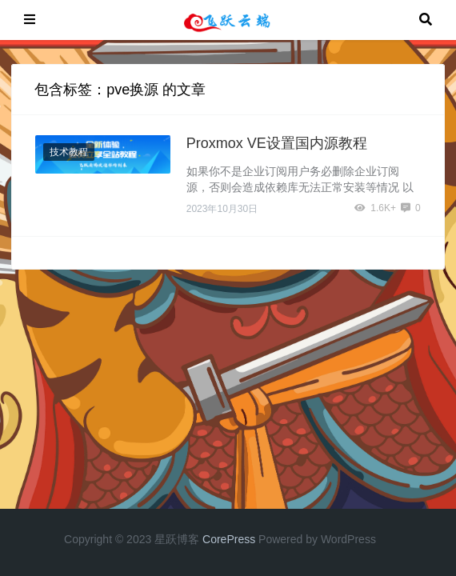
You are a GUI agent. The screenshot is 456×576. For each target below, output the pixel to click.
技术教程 (69, 152)
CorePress (228, 539)
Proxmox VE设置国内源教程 (276, 143)
